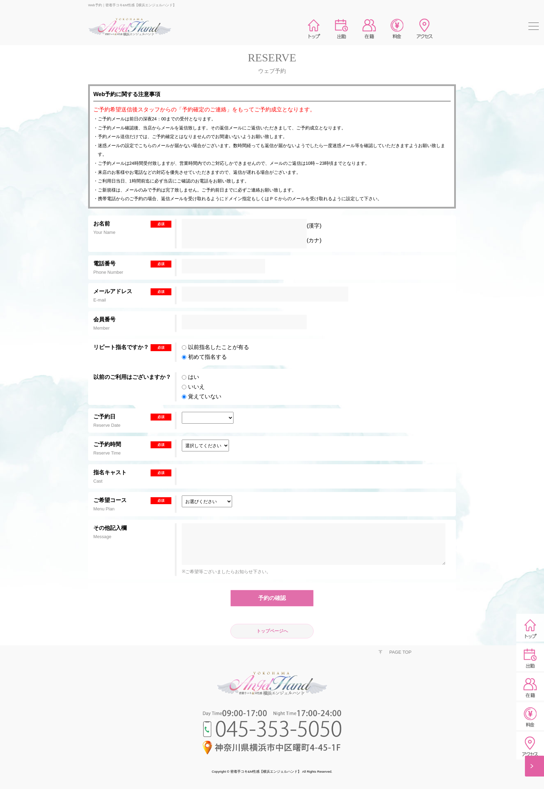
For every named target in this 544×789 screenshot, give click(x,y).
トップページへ (272, 631)
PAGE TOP (400, 652)
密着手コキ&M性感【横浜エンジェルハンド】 (265, 771)
